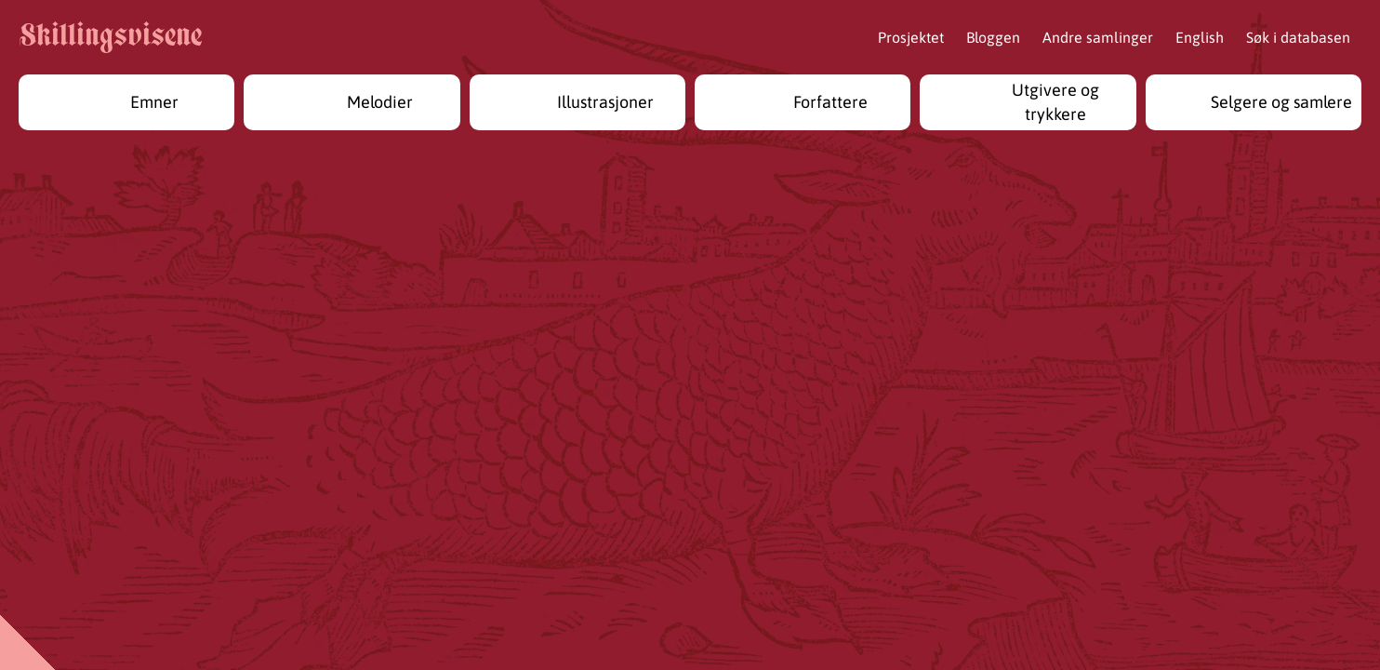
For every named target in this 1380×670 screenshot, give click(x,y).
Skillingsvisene (110, 37)
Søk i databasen (1298, 37)
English (1199, 37)
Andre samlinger (1097, 37)
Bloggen (993, 37)
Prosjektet (911, 37)
